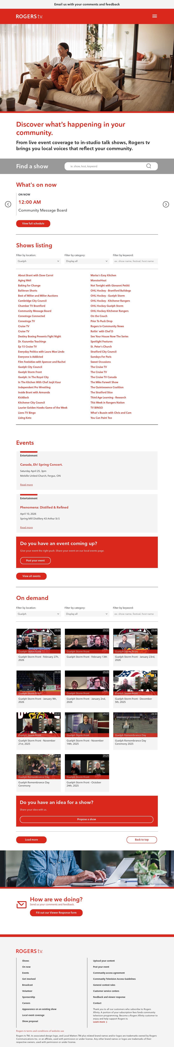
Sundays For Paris (101, 356)
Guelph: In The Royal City (33, 377)
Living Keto (24, 417)
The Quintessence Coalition (107, 387)
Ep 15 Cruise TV (27, 346)
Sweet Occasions (101, 361)
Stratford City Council (104, 351)
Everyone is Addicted (30, 356)
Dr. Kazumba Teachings (32, 341)
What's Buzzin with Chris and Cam (111, 412)
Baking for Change (29, 285)
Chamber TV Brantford (31, 305)
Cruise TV (23, 326)
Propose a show (86, 819)
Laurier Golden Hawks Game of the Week (42, 407)
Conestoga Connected (31, 316)
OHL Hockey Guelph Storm (107, 305)
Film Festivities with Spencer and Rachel (42, 361)
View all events (31, 576)
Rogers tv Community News (107, 326)
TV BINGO (97, 407)
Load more (31, 839)
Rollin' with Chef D (102, 331)
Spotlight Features (101, 341)
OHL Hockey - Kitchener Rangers (110, 300)
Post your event (35, 560)
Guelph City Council (30, 367)
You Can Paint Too (101, 417)
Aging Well (24, 280)
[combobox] (108, 166)
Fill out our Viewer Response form (56, 912)
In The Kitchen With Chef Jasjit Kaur (39, 382)
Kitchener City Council (31, 402)
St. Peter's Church (101, 346)
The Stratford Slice (102, 392)
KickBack (23, 397)
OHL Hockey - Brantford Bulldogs (111, 290)
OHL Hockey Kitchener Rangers (109, 311)
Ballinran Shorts (27, 290)
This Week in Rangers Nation (108, 402)
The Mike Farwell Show (104, 382)
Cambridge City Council (32, 300)
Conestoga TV (26, 321)
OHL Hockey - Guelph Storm (108, 295)
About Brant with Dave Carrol (35, 275)
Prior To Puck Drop (101, 321)
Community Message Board (42, 210)
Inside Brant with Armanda (34, 392)
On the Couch (99, 316)
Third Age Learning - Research (108, 397)
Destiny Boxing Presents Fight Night (39, 336)
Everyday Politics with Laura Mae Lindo (41, 351)
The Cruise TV (99, 367)
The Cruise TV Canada (104, 377)
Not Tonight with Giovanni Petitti (110, 285)
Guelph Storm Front (30, 372)
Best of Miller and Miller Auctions (38, 295)
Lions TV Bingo (27, 412)
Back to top (142, 839)
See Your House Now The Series (109, 336)
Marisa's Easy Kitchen (103, 275)
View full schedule (33, 223)
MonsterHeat (98, 280)
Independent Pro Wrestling (34, 387)
